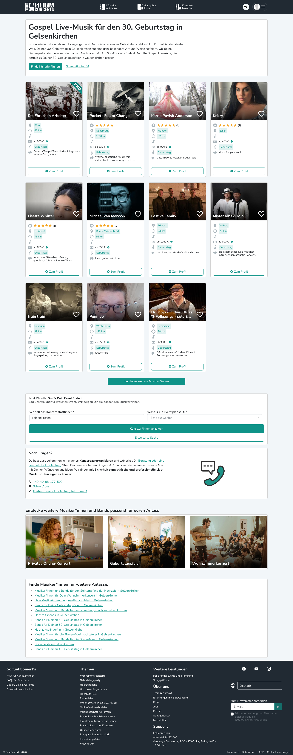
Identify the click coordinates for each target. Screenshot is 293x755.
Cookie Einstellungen (278, 752)
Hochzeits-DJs (88, 694)
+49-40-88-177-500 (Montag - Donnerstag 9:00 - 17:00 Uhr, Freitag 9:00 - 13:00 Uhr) (184, 741)
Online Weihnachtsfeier (93, 707)
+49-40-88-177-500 (48, 482)
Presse (157, 711)
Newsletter (159, 720)
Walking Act (87, 743)
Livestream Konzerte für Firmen (98, 721)
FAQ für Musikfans (18, 680)
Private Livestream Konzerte (96, 725)
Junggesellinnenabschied (94, 734)
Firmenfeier (86, 698)
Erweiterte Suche (146, 438)
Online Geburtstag (90, 730)
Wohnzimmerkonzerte (92, 676)
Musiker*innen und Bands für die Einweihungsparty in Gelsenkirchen (81, 610)
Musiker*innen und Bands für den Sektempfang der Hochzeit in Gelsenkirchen (87, 591)
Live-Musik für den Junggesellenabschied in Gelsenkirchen (74, 600)
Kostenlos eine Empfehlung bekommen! (60, 491)
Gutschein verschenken (20, 689)
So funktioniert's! (77, 66)
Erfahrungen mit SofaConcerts (171, 697)
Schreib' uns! (41, 486)
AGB (261, 752)
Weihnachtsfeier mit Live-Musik (98, 703)
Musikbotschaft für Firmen (95, 712)
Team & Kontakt (162, 693)
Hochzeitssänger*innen (93, 689)
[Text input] (253, 706)
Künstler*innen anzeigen (146, 429)
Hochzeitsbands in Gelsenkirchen (57, 615)
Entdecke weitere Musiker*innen (146, 381)
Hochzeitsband (88, 685)
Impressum (233, 752)
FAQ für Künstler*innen (20, 676)
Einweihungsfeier (90, 739)
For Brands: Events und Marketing (173, 676)
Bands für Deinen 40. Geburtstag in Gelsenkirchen (69, 649)
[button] (259, 7)
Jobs (155, 706)
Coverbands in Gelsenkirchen (54, 644)
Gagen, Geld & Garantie (20, 685)
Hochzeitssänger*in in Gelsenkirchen (59, 630)
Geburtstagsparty (90, 680)
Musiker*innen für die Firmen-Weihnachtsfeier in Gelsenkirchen (78, 634)
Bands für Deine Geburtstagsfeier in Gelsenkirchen (69, 605)
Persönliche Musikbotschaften (97, 716)
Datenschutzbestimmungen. (251, 720)
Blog (156, 702)
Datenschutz (249, 752)
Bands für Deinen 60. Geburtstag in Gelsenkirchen (69, 625)
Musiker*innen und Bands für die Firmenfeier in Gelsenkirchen (76, 639)
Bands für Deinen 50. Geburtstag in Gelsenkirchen (69, 620)
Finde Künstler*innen (45, 67)
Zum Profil (56, 171)
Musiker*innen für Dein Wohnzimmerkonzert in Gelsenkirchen (76, 596)
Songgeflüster (161, 680)
